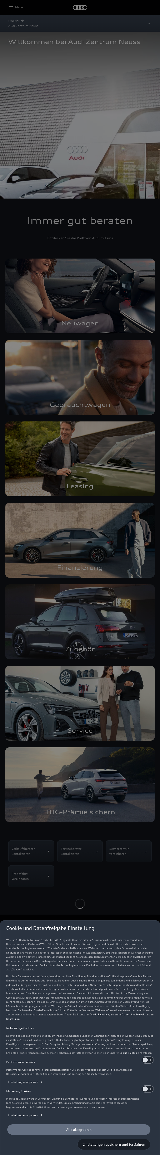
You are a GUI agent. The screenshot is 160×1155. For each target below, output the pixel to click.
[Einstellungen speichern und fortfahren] (114, 1144)
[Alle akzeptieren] (78, 1129)
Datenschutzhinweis (133, 1014)
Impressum (13, 1018)
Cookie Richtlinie (99, 1014)
